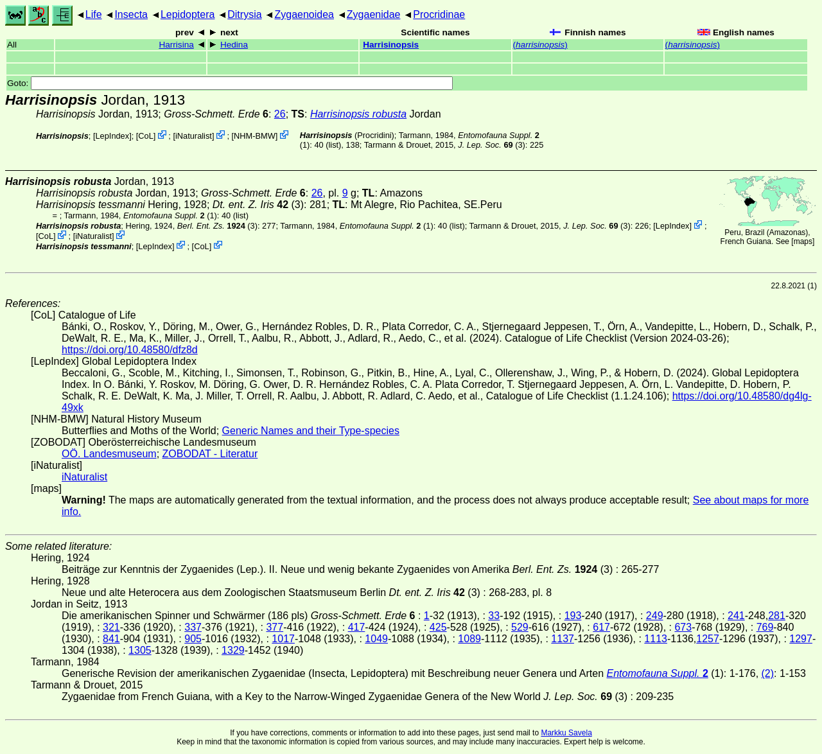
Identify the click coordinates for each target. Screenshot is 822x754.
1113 (655, 638)
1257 (707, 638)
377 (274, 627)
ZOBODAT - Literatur (210, 453)
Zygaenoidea (304, 14)
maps (803, 241)
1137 (562, 638)
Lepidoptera (188, 14)
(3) (491, 145)
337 (193, 627)
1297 (800, 638)
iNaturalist (193, 136)
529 (520, 627)
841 (111, 638)
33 (494, 615)
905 (193, 638)
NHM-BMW (254, 136)
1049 (376, 638)
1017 (283, 638)
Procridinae (439, 14)
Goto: (230, 83)
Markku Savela (566, 732)
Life (93, 14)
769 (765, 627)
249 (654, 615)
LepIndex (112, 136)
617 (601, 627)
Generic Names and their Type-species (310, 430)
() (540, 44)
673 (683, 627)
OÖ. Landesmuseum (109, 453)
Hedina (234, 44)
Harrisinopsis (391, 44)
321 (111, 627)
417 (356, 627)
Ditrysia (244, 14)
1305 (140, 650)
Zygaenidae (374, 14)
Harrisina (176, 44)
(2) (768, 673)
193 (573, 615)
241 (736, 615)
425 (438, 627)
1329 (233, 650)
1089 (469, 638)
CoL (145, 136)
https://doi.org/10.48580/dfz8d (130, 349)
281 (776, 615)
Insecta (131, 14)
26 (280, 114)
